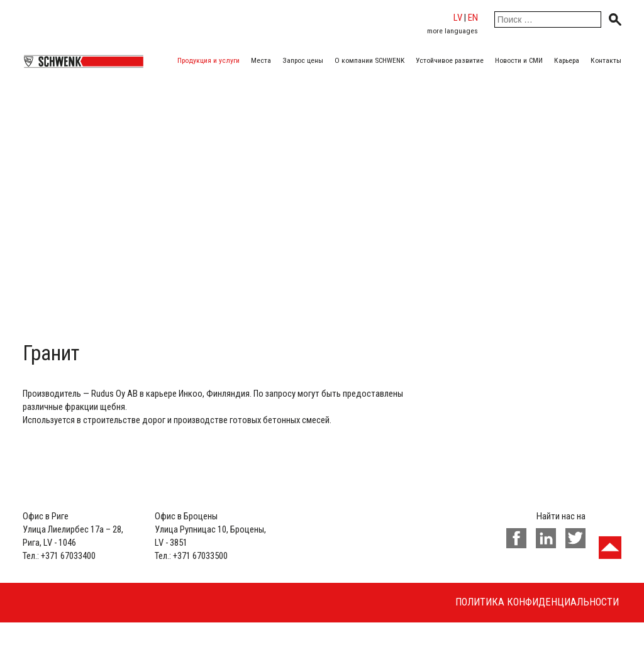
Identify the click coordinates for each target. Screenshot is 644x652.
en (473, 17)
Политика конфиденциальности (537, 602)
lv (457, 17)
